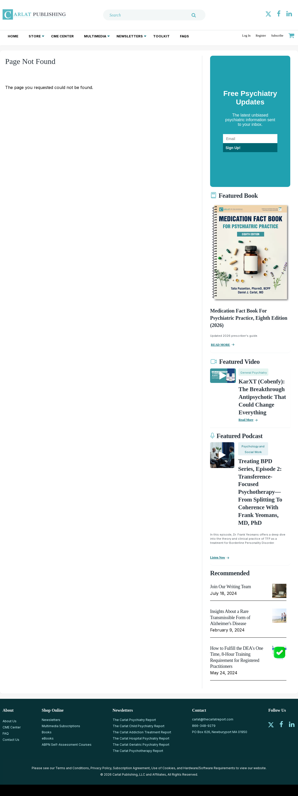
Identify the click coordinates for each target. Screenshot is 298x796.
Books (47, 732)
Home (13, 36)
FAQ (6, 733)
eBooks (48, 738)
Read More (245, 419)
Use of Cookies (163, 768)
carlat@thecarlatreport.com (212, 719)
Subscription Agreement (131, 768)
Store (35, 36)
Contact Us (11, 740)
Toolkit (161, 36)
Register (261, 35)
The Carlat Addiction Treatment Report (142, 732)
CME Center (62, 36)
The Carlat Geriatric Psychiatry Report (141, 744)
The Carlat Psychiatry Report (134, 720)
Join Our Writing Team (230, 586)
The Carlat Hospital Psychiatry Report (141, 738)
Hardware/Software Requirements (209, 768)
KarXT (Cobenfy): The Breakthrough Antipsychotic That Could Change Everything (262, 397)
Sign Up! (233, 148)
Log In (246, 35)
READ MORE (220, 344)
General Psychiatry (253, 372)
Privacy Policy (100, 768)
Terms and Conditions (72, 768)
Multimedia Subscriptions (61, 726)
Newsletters (130, 36)
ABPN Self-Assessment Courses (67, 744)
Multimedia (95, 36)
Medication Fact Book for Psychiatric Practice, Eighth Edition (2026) (248, 318)
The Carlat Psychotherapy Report (138, 751)
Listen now (217, 557)
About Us (9, 721)
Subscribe (277, 35)
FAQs (184, 36)
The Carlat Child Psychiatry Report (138, 726)
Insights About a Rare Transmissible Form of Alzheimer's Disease (230, 617)
